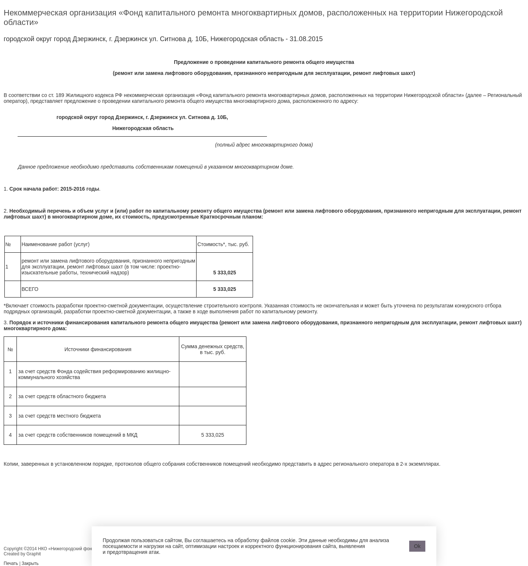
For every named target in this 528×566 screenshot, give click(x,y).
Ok (417, 546)
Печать (11, 563)
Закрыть (30, 563)
